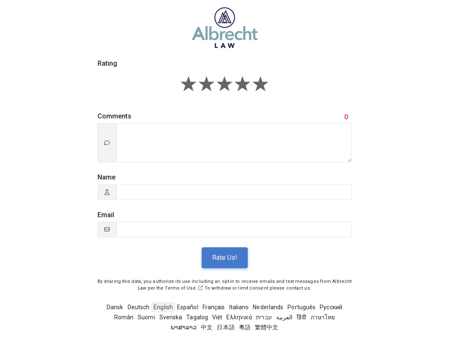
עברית (264, 317)
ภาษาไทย (322, 317)
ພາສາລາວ (184, 327)
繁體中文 (266, 327)
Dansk (115, 307)
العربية (284, 317)
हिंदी (301, 317)
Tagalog (197, 317)
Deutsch (139, 307)
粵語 (245, 327)
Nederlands (268, 307)
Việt (217, 317)
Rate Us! (224, 258)
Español (187, 307)
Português (301, 307)
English (163, 307)
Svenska (170, 317)
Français (214, 307)
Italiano (239, 307)
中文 (207, 327)
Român (124, 317)
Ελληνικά (239, 317)
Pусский (331, 307)
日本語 (225, 327)
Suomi (146, 317)
